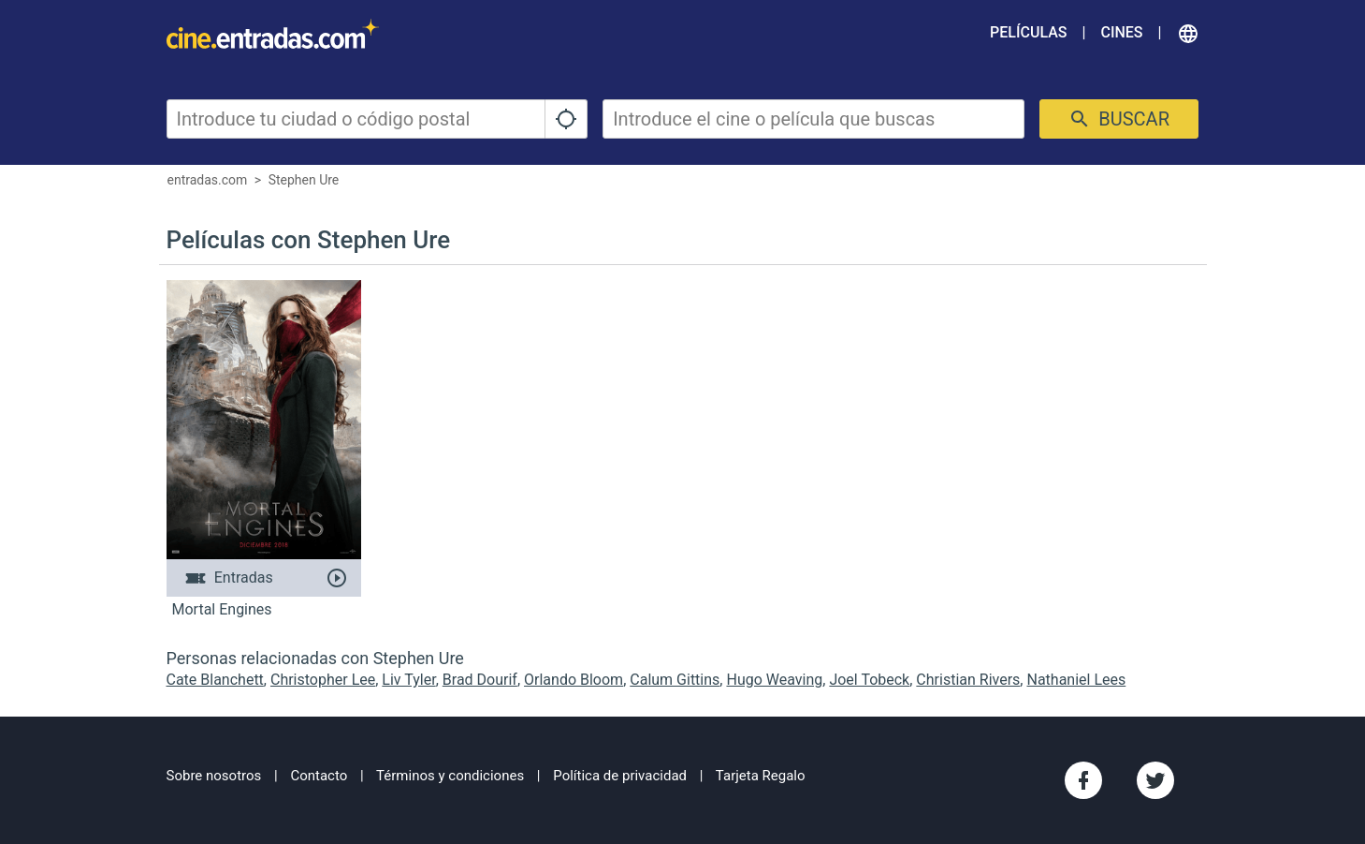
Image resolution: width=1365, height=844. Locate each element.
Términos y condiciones (450, 775)
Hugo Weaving (774, 680)
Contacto (318, 775)
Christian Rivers (968, 680)
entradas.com (207, 179)
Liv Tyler (408, 680)
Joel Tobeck (869, 680)
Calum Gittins (674, 680)
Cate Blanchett (215, 680)
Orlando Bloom (573, 680)
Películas (1028, 32)
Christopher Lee (322, 680)
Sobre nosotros (214, 775)
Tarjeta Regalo (761, 775)
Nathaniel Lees (1075, 680)
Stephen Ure (304, 179)
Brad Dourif (480, 680)
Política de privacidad (620, 775)
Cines (1121, 32)
